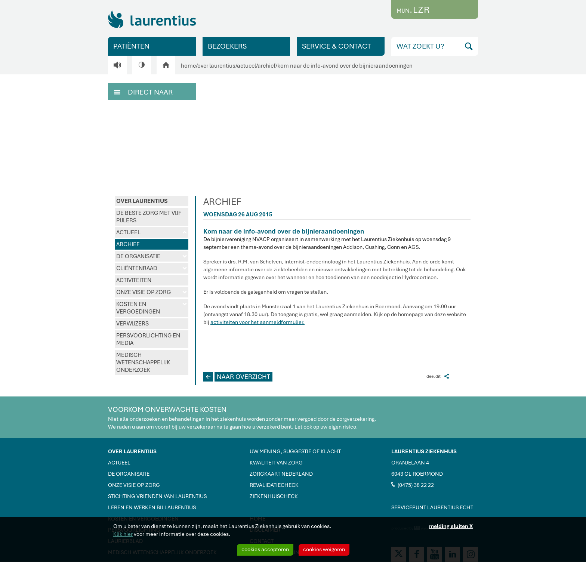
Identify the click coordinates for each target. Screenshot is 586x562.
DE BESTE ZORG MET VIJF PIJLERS (148, 216)
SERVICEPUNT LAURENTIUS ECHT (432, 507)
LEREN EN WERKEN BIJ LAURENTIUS (152, 507)
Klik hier (123, 534)
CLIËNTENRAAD (151, 268)
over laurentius (216, 66)
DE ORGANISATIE (151, 256)
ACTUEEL (151, 232)
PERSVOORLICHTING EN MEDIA (148, 339)
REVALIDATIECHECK (274, 485)
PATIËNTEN (131, 46)
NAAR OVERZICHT (236, 377)
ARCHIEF (127, 244)
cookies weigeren (324, 549)
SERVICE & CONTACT (336, 46)
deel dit (437, 376)
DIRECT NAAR (143, 91)
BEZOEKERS (227, 46)
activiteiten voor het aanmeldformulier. (257, 322)
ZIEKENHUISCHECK (274, 496)
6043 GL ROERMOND (417, 473)
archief (266, 66)
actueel (246, 66)
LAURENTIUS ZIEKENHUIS (424, 451)
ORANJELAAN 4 (410, 462)
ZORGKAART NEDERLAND (281, 473)
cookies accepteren (265, 549)
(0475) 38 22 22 (412, 484)
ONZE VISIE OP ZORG (151, 292)
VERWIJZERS (132, 323)
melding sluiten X (451, 526)
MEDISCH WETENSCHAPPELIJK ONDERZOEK (143, 362)
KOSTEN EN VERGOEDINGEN (151, 307)
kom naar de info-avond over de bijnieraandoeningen (345, 66)
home (188, 66)
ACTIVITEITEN (133, 280)
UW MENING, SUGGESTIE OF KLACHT (295, 451)
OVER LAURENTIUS (142, 201)
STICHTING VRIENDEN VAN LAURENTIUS (157, 496)
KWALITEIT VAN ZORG (276, 462)
